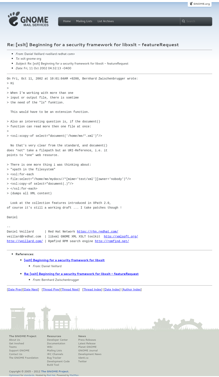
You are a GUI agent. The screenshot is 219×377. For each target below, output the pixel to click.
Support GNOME (19, 350)
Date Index (112, 289)
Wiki (49, 347)
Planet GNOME (87, 347)
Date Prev (15, 289)
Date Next (31, 289)
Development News (89, 354)
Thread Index (92, 289)
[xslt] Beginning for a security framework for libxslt (64, 260)
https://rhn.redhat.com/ (97, 232)
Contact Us (15, 354)
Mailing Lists (84, 21)
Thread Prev (51, 289)
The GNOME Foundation (23, 357)
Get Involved (16, 343)
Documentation (56, 343)
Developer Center (57, 340)
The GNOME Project (22, 336)
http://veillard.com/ (25, 241)
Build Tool (53, 365)
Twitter (82, 361)
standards (29, 375)
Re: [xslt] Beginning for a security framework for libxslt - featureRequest (81, 274)
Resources (54, 336)
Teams (13, 347)
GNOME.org (201, 4)
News (82, 336)
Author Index (132, 289)
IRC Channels (55, 354)
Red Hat (51, 375)
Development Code (58, 361)
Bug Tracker (54, 357)
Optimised (14, 375)
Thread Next (70, 289)
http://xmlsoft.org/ (121, 236)
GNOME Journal (88, 350)
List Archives (106, 21)
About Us (14, 340)
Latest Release (86, 343)
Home (67, 21)
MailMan (74, 375)
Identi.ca (83, 357)
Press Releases (87, 340)
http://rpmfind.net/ (112, 241)
